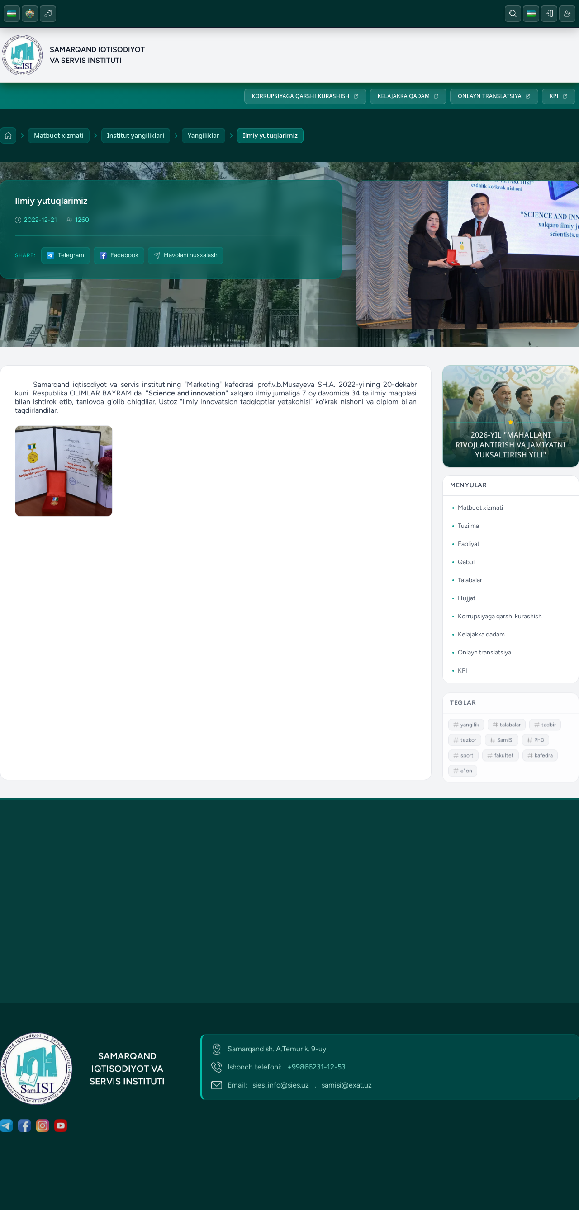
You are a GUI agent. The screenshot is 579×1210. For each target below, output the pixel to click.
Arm (274, 13)
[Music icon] (48, 13)
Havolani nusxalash (186, 255)
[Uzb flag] (11, 13)
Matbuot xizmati (322, 55)
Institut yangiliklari (135, 135)
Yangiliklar (203, 135)
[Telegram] (391, 13)
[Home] (8, 135)
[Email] (133, 13)
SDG (314, 13)
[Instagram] (427, 13)
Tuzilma (380, 55)
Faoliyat (426, 55)
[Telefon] (115, 13)
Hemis (232, 13)
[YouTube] (445, 13)
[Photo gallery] (64, 475)
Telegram (65, 255)
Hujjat (558, 55)
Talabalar (512, 55)
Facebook (119, 255)
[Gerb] (29, 13)
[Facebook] (409, 13)
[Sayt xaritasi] (151, 13)
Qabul (468, 55)
